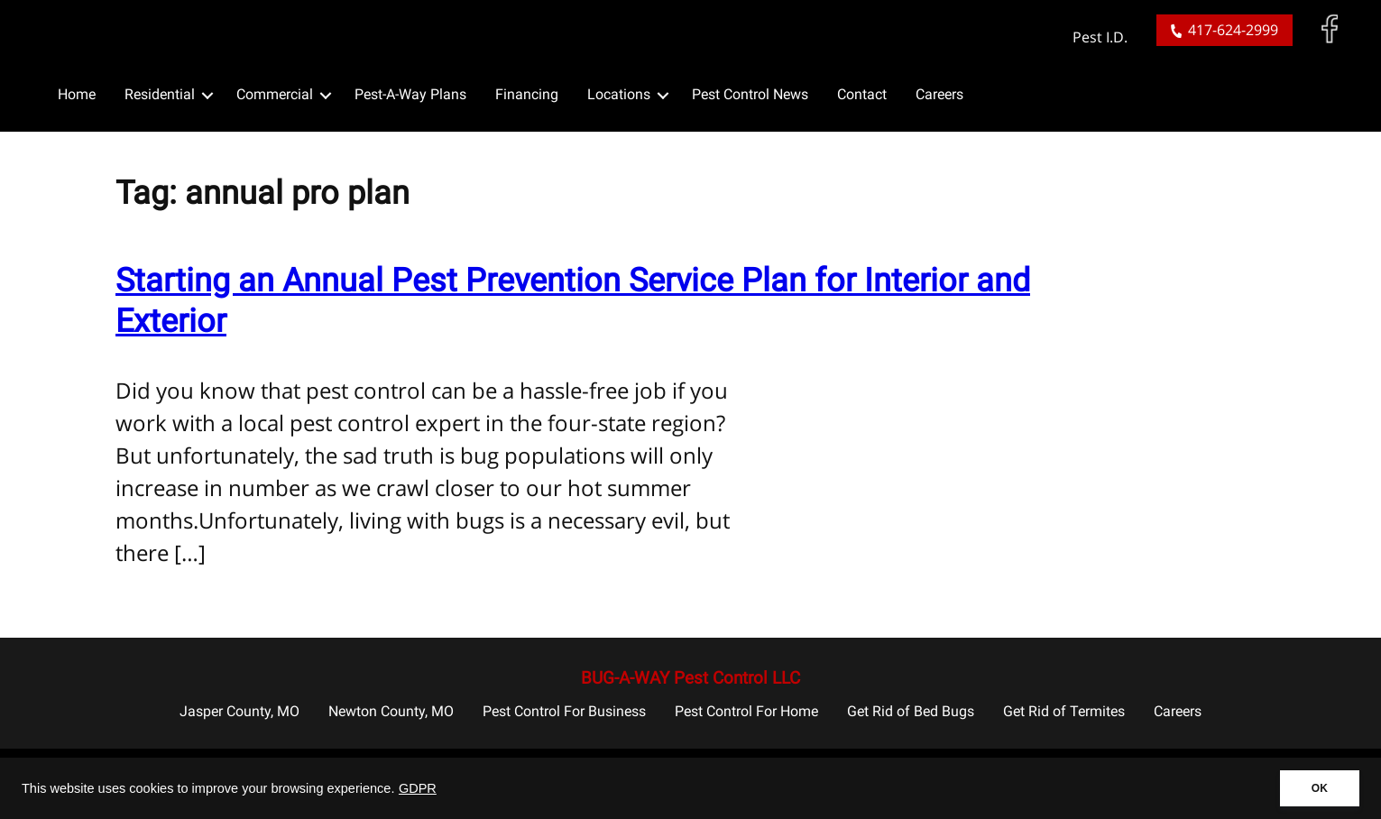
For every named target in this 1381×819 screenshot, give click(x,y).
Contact (862, 94)
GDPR (418, 788)
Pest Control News (750, 94)
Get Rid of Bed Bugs (910, 711)
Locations (618, 94)
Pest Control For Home (746, 711)
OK (1320, 788)
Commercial (274, 94)
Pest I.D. (1100, 37)
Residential (159, 94)
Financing (526, 94)
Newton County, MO (391, 711)
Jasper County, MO (239, 711)
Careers (939, 94)
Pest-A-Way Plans (410, 94)
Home (77, 94)
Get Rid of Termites (1064, 711)
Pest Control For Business (564, 711)
